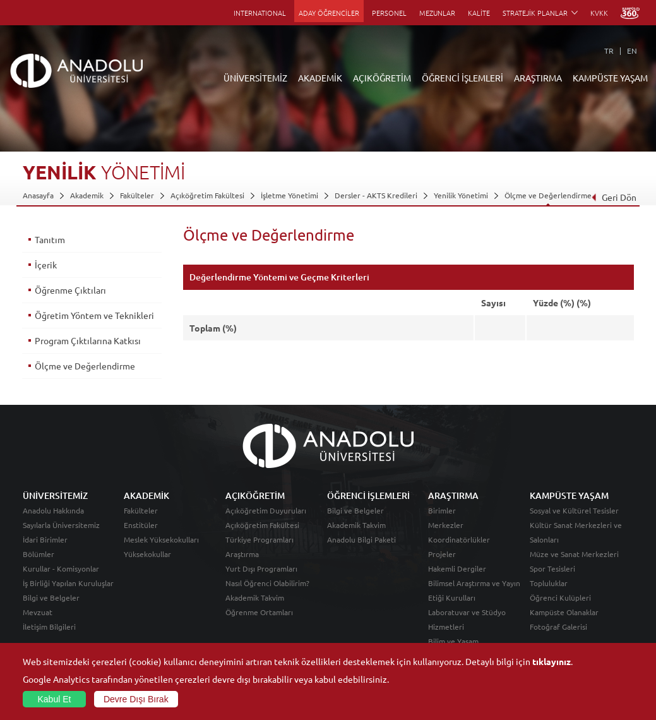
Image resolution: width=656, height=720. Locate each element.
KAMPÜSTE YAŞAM (610, 77)
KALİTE (479, 13)
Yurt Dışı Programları (261, 568)
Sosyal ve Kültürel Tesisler (574, 510)
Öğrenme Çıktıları (70, 290)
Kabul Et (54, 699)
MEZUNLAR (437, 13)
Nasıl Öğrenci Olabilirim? (267, 583)
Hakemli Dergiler (457, 568)
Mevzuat (37, 612)
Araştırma (242, 554)
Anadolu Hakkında (53, 510)
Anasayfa (38, 195)
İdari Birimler (45, 539)
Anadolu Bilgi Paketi (361, 539)
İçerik (46, 264)
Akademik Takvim (254, 597)
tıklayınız (551, 661)
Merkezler (445, 525)
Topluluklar (549, 583)
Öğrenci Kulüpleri (560, 597)
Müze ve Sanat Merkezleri (574, 554)
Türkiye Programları (259, 539)
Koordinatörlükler (459, 539)
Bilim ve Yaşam (453, 641)
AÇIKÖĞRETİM (382, 77)
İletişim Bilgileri (49, 626)
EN (632, 50)
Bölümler (38, 554)
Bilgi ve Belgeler (51, 597)
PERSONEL (389, 13)
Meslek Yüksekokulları (161, 539)
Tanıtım (50, 239)
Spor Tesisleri (552, 568)
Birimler (442, 510)
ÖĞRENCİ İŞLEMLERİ (462, 77)
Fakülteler (137, 195)
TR (609, 50)
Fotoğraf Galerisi (558, 626)
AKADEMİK (320, 77)
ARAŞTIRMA (538, 77)
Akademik (87, 195)
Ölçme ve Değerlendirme (548, 195)
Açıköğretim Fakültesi (207, 195)
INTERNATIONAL (260, 13)
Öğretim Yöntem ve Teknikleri (94, 315)
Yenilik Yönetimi (461, 195)
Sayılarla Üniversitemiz (61, 525)
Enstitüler (141, 525)
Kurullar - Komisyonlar (61, 568)
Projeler (442, 554)
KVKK (599, 13)
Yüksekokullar (147, 554)
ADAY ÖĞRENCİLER (329, 13)
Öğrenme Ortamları (259, 612)
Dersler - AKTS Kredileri (376, 195)
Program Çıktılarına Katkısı (88, 340)
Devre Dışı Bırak (136, 699)
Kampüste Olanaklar (564, 612)
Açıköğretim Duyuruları (265, 510)
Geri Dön (613, 197)
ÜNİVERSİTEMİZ (255, 77)
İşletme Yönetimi (289, 195)
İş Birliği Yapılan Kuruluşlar (68, 583)
